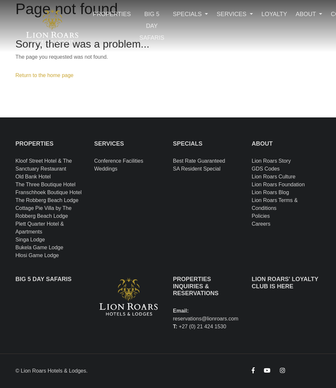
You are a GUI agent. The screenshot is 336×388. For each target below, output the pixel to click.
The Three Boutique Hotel (45, 184)
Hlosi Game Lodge (37, 255)
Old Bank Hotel (33, 176)
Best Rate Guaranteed (199, 161)
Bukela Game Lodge (39, 247)
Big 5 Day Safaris (151, 26)
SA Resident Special (196, 169)
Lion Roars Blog (270, 192)
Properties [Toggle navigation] (112, 14)
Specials (188, 14)
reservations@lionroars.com (205, 318)
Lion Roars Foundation (278, 184)
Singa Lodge (30, 239)
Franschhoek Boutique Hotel (48, 192)
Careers (261, 224)
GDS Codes (266, 169)
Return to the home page (44, 75)
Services (232, 14)
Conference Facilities (118, 161)
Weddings (105, 169)
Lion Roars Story (271, 161)
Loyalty (274, 14)
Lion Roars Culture (273, 176)
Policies (261, 216)
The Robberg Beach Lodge (46, 200)
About (307, 14)
